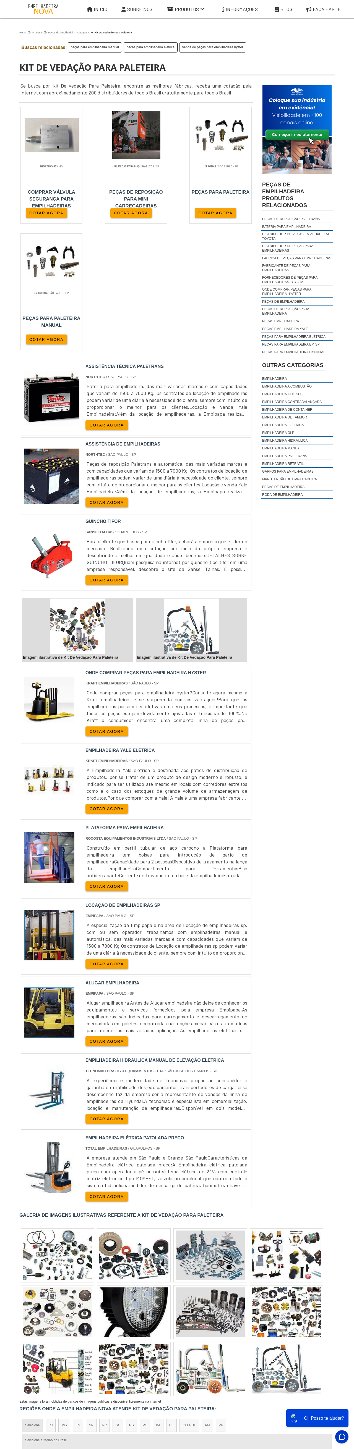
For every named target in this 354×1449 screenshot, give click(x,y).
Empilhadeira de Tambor (284, 417)
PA (221, 1299)
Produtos (186, 9)
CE (171, 1299)
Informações (240, 9)
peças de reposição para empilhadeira (285, 311)
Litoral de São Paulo (207, 1347)
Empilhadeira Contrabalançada (292, 402)
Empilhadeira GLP (278, 433)
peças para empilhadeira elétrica (151, 47)
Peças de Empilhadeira (283, 487)
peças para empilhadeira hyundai (293, 352)
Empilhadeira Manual (281, 448)
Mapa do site (293, 1398)
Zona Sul (114, 1347)
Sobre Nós (136, 9)
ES (78, 1299)
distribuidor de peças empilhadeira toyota (295, 236)
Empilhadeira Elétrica (283, 425)
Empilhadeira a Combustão (287, 386)
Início (97, 9)
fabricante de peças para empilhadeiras (286, 268)
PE (145, 1299)
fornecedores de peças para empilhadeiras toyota (289, 280)
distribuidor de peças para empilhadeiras (287, 248)
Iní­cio (191, 1398)
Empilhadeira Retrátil (283, 464)
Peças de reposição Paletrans (291, 219)
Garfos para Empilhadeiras (288, 471)
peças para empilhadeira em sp (291, 344)
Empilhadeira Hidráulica (285, 440)
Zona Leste (138, 1347)
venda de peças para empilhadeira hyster (212, 47)
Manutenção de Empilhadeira (289, 479)
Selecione (32, 1299)
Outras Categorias (293, 365)
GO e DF (189, 1299)
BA (158, 1299)
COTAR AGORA (46, 213)
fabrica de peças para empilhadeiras (296, 258)
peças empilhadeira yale (285, 329)
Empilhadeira (274, 379)
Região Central (36, 1347)
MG (64, 1299)
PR (104, 1299)
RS (131, 1299)
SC (118, 1299)
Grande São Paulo (169, 1347)
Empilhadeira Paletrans (284, 456)
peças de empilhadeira (283, 302)
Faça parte (321, 1398)
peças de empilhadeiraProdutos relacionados (284, 194)
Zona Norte (64, 1347)
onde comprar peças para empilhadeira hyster (286, 292)
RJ (51, 1299)
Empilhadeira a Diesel (282, 394)
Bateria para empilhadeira (286, 227)
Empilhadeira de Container (287, 410)
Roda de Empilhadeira (282, 495)
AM (207, 1299)
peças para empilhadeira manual (95, 47)
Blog (283, 9)
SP (91, 1299)
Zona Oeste (90, 1347)
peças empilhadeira (280, 321)
